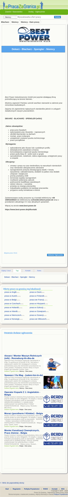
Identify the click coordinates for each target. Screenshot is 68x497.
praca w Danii (35, 292)
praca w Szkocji (36, 307)
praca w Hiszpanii (37, 303)
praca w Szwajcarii (38, 311)
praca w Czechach (12, 303)
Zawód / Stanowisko (13, 12)
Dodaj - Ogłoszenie (36, 12)
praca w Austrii (10, 296)
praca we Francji (37, 300)
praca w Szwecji (37, 315)
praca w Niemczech (12, 315)
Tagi (17, 271)
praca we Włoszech (38, 319)
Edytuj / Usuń (6, 271)
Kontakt (27, 271)
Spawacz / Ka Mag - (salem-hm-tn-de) (23, 375)
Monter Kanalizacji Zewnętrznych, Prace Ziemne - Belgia (21, 431)
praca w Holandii (11, 307)
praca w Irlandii (10, 311)
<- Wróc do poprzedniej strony (12, 483)
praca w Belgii (10, 300)
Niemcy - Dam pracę (30, 22)
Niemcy (15, 22)
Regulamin (17, 489)
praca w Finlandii (37, 296)
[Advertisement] (34, 73)
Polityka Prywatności (31, 489)
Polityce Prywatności (61, 494)
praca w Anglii (10, 292)
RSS (63, 489)
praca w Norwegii (11, 319)
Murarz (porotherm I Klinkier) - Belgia (23, 413)
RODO (45, 489)
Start (7, 489)
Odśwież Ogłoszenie (55, 255)
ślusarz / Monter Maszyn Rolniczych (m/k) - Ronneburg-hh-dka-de (23, 357)
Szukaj (57, 17)
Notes (39, 271)
